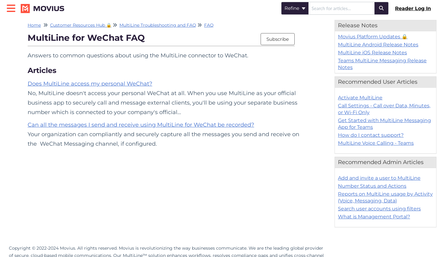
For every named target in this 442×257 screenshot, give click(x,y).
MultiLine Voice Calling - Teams (376, 143)
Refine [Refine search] (295, 8)
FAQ (209, 25)
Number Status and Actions (372, 186)
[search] (341, 8)
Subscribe (277, 39)
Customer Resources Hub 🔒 (80, 25)
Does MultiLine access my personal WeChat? (90, 83)
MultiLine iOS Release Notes (372, 53)
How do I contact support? (371, 135)
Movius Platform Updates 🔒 (373, 37)
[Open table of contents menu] (12, 7)
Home (34, 25)
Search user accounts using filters (379, 209)
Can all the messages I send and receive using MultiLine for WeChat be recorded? (141, 124)
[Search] (381, 8)
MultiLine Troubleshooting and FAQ (157, 25)
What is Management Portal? (374, 217)
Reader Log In (413, 8)
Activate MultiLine (360, 98)
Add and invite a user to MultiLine (379, 178)
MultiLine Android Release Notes (378, 45)
